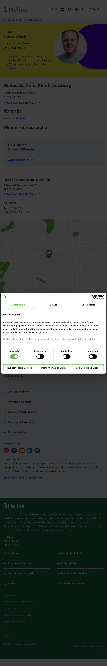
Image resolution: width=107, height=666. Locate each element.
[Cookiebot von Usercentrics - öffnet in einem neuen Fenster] (91, 297)
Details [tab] (53, 304)
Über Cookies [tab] (88, 304)
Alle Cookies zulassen (87, 368)
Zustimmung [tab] (18, 304)
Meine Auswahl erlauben (53, 368)
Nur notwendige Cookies (19, 368)
